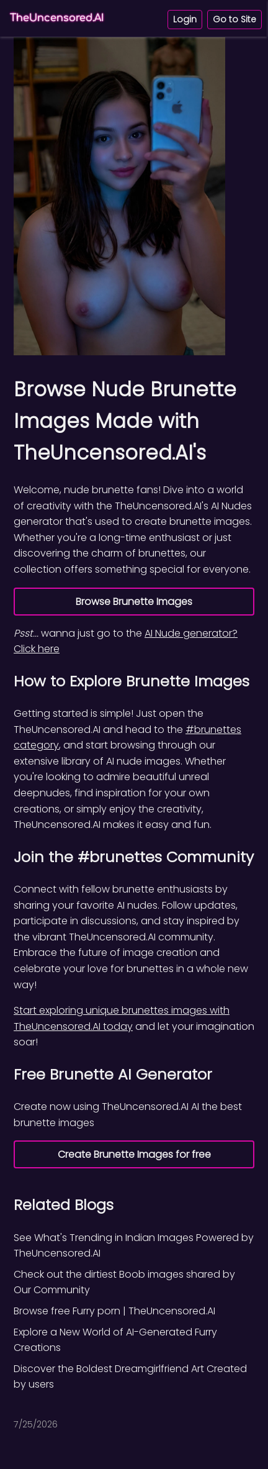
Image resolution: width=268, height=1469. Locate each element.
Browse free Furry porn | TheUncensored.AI (114, 1311)
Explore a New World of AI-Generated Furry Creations (115, 1340)
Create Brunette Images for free (134, 1154)
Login (185, 19)
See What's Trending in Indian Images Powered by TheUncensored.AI (134, 1245)
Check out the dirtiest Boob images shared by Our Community (124, 1282)
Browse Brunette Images (134, 601)
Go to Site (234, 19)
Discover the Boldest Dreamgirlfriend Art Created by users (130, 1377)
